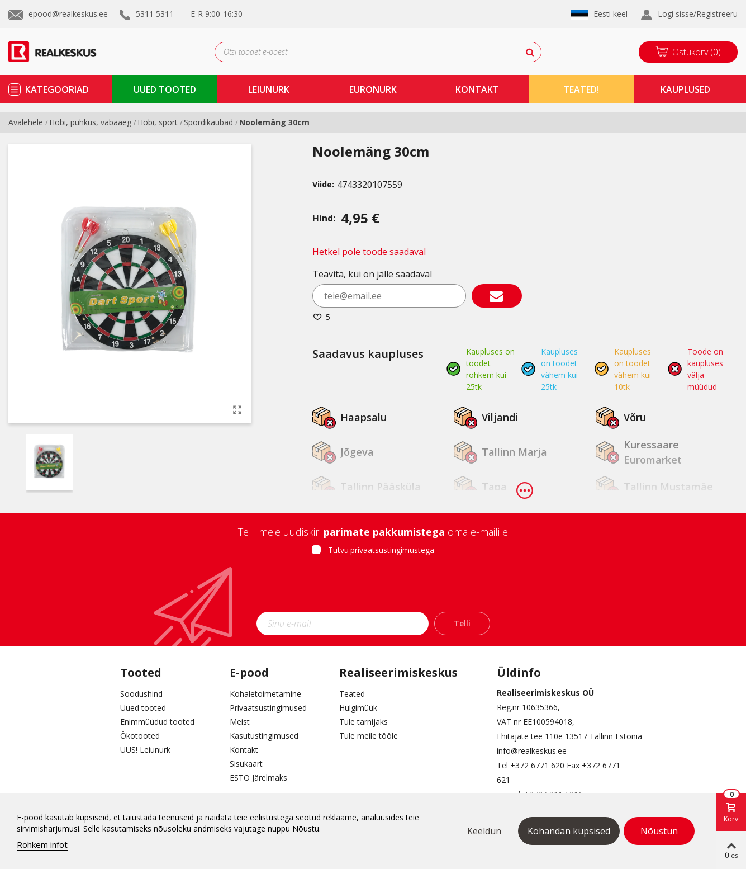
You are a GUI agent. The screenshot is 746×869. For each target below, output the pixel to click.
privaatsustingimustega (392, 550)
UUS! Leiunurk (145, 749)
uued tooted (165, 89)
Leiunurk (268, 89)
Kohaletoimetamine (265, 693)
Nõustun (659, 831)
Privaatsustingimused (268, 707)
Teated (352, 693)
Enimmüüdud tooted (157, 721)
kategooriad (57, 89)
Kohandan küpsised (569, 831)
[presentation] (373, 587)
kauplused (685, 89)
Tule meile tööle (368, 735)
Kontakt (244, 749)
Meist (240, 721)
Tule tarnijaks (363, 721)
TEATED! (581, 89)
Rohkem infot (42, 844)
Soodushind (141, 693)
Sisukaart (246, 763)
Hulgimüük (358, 707)
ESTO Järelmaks (258, 777)
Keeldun (484, 831)
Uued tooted (143, 707)
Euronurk (373, 89)
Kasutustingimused (264, 735)
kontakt (477, 89)
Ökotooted (140, 735)
